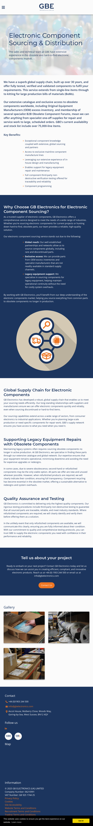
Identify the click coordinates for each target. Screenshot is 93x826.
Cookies (9, 801)
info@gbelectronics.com (20, 706)
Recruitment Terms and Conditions (22, 811)
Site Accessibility (13, 804)
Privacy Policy (12, 798)
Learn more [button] (16, 822)
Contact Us (46, 585)
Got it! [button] (81, 821)
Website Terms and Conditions (20, 808)
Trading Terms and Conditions (20, 814)
